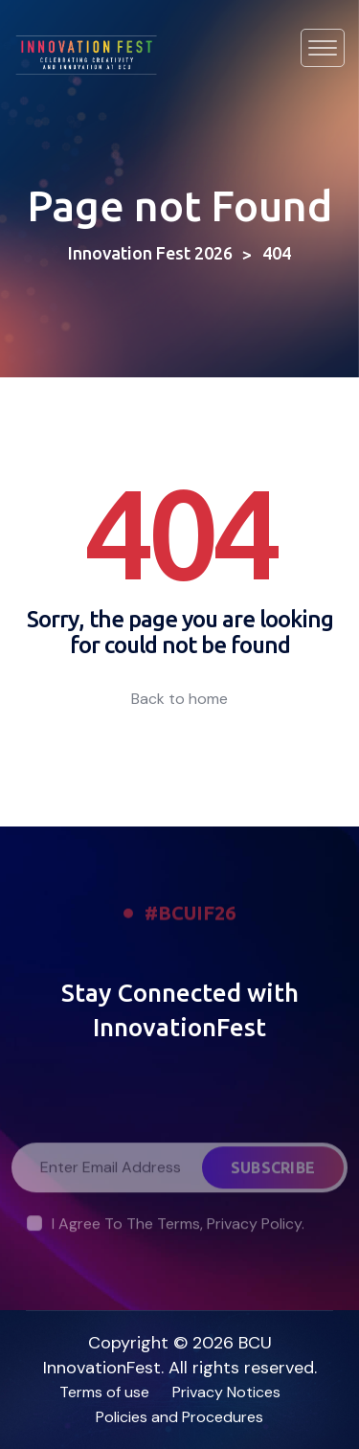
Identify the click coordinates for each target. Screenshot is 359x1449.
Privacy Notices (226, 1392)
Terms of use (104, 1392)
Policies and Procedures (179, 1417)
